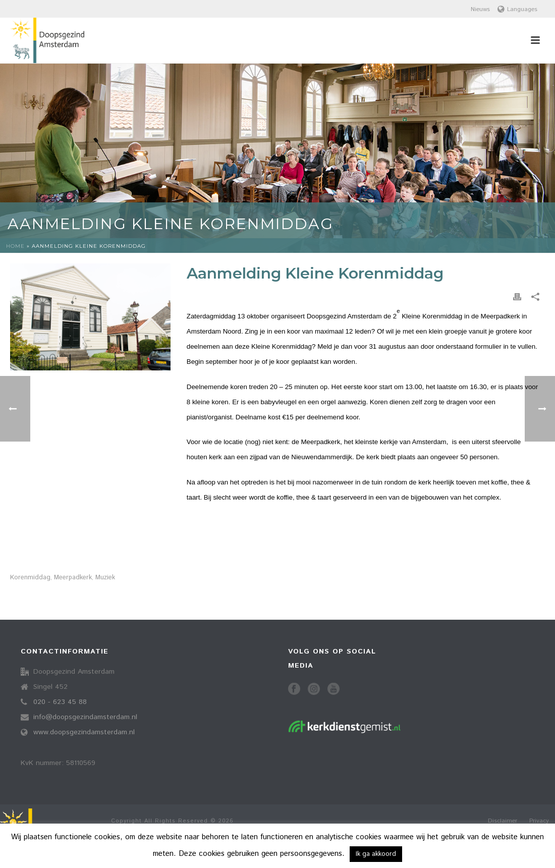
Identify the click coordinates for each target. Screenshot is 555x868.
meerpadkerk (73, 577)
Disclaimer (502, 821)
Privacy (539, 821)
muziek (105, 577)
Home (15, 246)
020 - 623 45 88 (60, 702)
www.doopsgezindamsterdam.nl (84, 732)
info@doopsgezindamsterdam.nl (85, 717)
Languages (517, 9)
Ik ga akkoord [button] (376, 854)
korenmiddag (30, 577)
